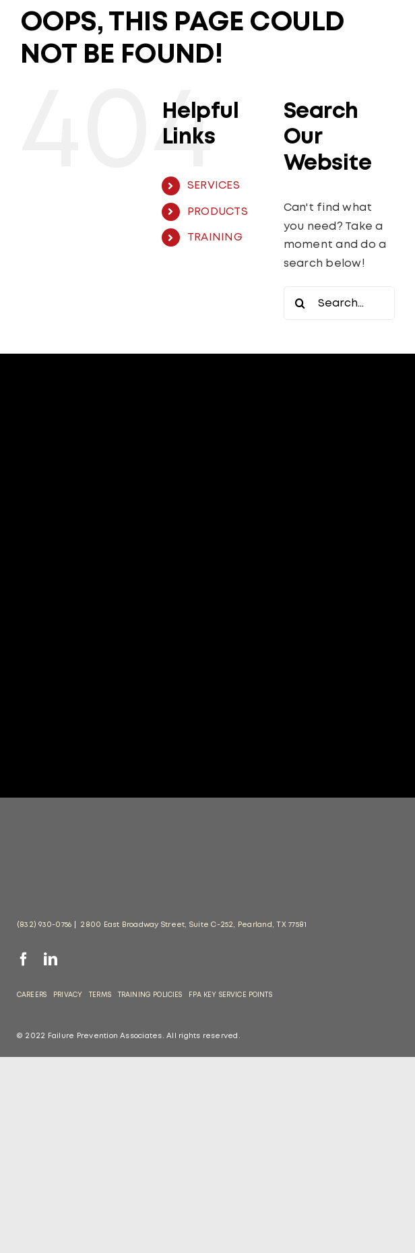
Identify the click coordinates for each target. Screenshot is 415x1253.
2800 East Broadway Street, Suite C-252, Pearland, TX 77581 (193, 925)
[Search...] (339, 303)
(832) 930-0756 (44, 925)
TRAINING (215, 237)
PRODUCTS (217, 212)
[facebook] (23, 959)
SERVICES (213, 186)
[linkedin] (50, 959)
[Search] (300, 303)
